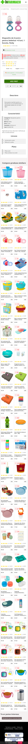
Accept (20, 742)
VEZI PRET (14, 81)
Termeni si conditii (11, 727)
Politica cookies (18, 729)
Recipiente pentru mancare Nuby (19, 9)
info (12, 185)
